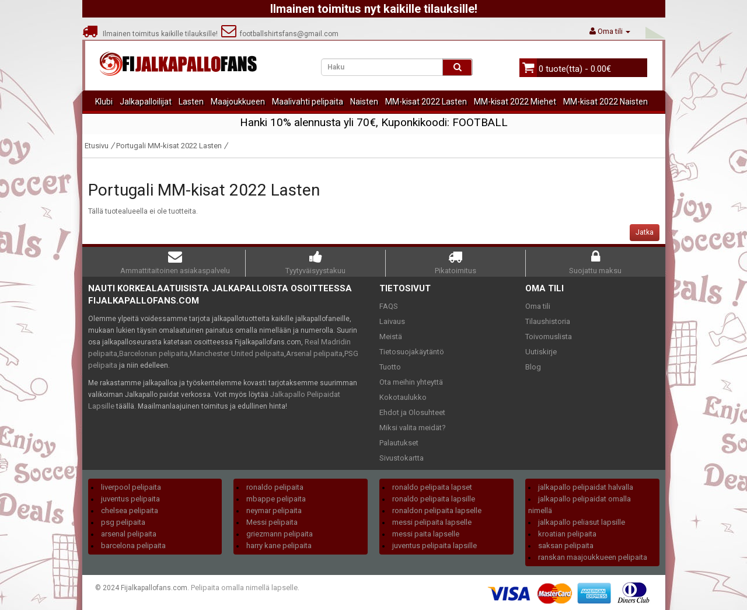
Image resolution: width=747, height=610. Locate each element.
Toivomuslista (548, 336)
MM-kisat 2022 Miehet (515, 101)
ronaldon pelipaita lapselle (436, 510)
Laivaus (392, 321)
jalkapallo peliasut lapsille (581, 522)
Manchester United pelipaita (237, 353)
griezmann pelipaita (279, 533)
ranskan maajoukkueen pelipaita (592, 557)
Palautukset (398, 442)
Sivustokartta (401, 458)
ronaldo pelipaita (274, 487)
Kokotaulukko (403, 397)
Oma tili (537, 306)
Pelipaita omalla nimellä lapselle (244, 587)
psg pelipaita (123, 522)
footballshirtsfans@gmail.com (279, 34)
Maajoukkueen (238, 101)
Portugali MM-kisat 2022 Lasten (169, 145)
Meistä (390, 336)
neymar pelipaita (274, 510)
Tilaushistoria (547, 321)
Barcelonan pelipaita (153, 353)
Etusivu (97, 145)
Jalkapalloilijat (146, 101)
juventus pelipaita (130, 498)
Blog (533, 366)
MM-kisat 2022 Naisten (605, 101)
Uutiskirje (541, 351)
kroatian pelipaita (567, 533)
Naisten (364, 101)
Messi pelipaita (272, 522)
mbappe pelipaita (276, 498)
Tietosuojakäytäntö (411, 351)
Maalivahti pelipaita (307, 101)
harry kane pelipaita (279, 545)
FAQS (388, 306)
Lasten (191, 101)
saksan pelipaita (566, 545)
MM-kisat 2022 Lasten (426, 101)
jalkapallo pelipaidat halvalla (585, 487)
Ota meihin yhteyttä (411, 382)
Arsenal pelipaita (314, 353)
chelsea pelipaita (129, 510)
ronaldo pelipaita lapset (432, 487)
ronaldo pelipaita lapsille (433, 498)
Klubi (104, 101)
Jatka (645, 232)
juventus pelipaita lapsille (434, 545)
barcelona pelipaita (133, 545)
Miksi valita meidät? (412, 427)
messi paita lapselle (425, 533)
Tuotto (390, 366)
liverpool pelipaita (131, 487)
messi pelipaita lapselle (432, 522)
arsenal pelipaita (128, 533)
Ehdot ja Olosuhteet (412, 412)
